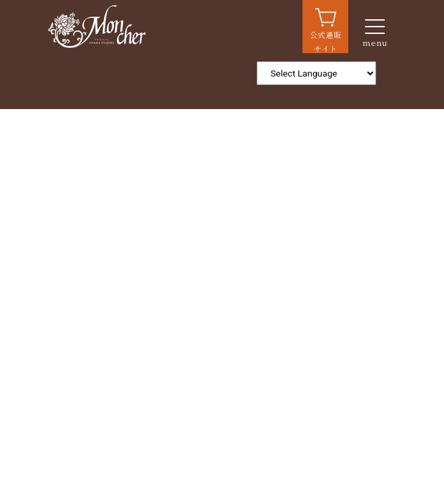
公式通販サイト (326, 41)
